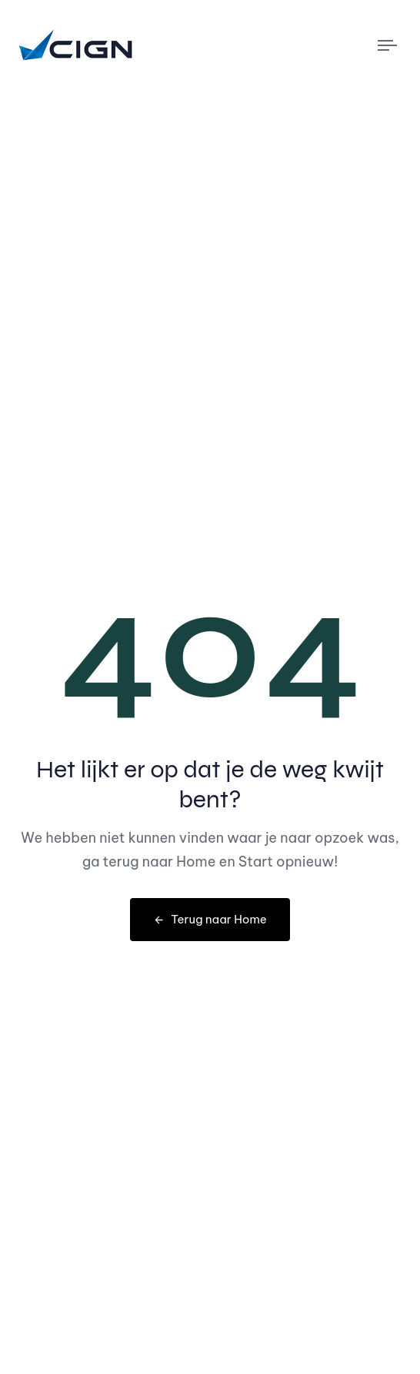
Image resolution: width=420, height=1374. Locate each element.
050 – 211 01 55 (143, 12)
